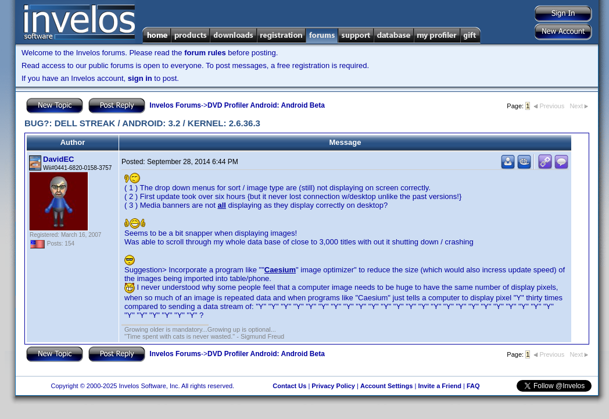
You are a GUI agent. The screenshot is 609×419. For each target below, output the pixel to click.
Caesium (280, 269)
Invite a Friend (439, 385)
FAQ (473, 385)
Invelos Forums (175, 105)
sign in (140, 78)
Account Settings (386, 385)
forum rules (205, 52)
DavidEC (58, 159)
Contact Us (289, 385)
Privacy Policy (333, 385)
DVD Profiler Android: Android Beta (266, 105)
